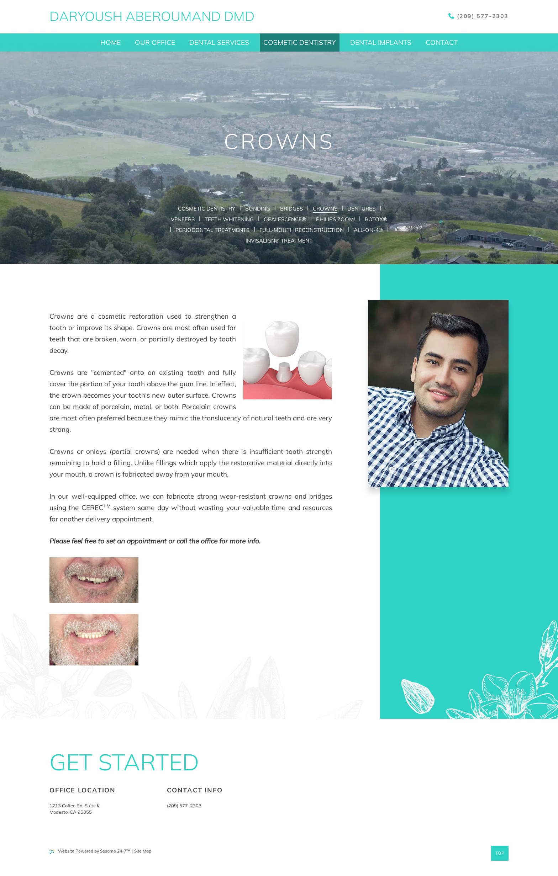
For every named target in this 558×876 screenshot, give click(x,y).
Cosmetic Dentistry (206, 208)
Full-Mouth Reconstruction (301, 230)
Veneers (183, 219)
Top (500, 853)
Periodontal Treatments (212, 230)
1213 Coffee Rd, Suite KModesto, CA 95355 (74, 809)
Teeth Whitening (229, 219)
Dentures (361, 208)
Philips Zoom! (335, 219)
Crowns (325, 208)
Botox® (376, 219)
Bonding (257, 208)
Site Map (142, 851)
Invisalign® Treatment (279, 240)
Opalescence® (285, 219)
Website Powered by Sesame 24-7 (89, 851)
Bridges (291, 208)
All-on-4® (368, 230)
